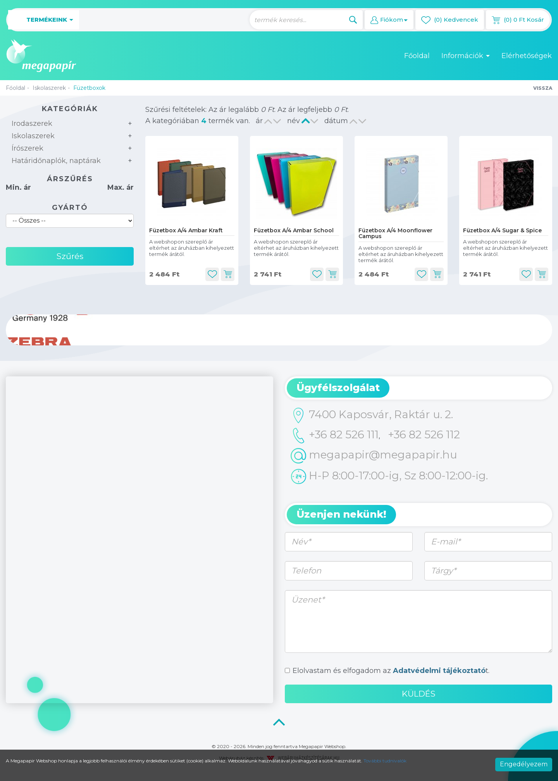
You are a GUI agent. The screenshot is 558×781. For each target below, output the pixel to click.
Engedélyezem (524, 764)
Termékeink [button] (43, 20)
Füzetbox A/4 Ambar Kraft (186, 230)
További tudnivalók (384, 761)
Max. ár (120, 187)
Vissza (542, 88)
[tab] (418, 388)
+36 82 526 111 (335, 435)
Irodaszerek (32, 123)
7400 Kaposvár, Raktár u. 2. (372, 415)
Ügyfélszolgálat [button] (338, 387)
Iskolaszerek (49, 87)
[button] (389, 19)
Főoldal (417, 55)
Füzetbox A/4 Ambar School (294, 230)
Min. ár (18, 187)
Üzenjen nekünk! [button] (341, 514)
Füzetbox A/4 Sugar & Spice (502, 230)
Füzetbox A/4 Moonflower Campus (395, 233)
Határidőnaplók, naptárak (56, 160)
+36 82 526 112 (424, 434)
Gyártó (70, 207)
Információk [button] (465, 55)
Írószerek (27, 148)
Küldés (419, 694)
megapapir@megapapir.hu (374, 455)
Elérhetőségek (526, 55)
